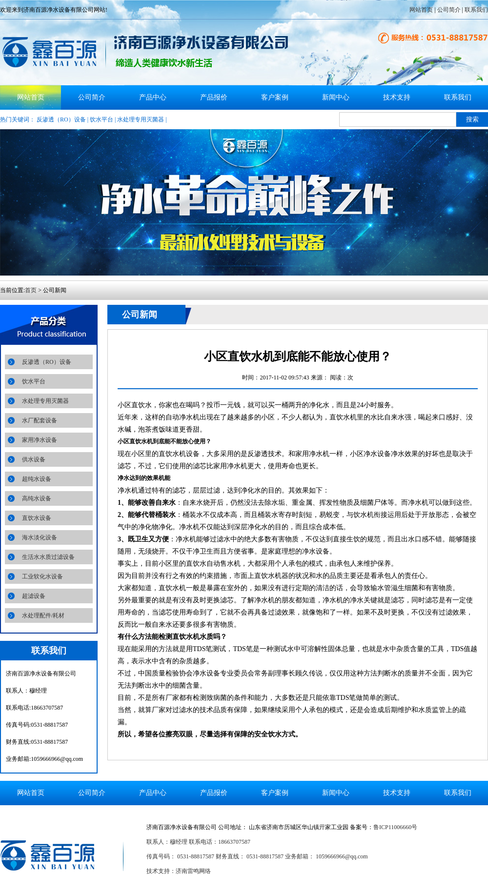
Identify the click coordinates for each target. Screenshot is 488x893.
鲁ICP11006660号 (395, 827)
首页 (31, 290)
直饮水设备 (36, 518)
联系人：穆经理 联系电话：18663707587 (198, 841)
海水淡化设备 (39, 537)
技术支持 (396, 97)
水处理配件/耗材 (43, 615)
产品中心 (152, 97)
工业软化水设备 (42, 576)
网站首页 (421, 9)
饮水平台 (101, 119)
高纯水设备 (36, 498)
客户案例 (274, 97)
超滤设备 (33, 596)
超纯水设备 (36, 479)
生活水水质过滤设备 (48, 557)
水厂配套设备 (39, 420)
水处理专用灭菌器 (140, 119)
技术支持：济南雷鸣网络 (178, 871)
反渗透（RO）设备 (61, 119)
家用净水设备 (39, 440)
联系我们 (476, 9)
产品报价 (213, 97)
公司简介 (449, 9)
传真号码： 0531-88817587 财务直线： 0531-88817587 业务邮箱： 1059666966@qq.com (257, 856)
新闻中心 (335, 97)
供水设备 (33, 459)
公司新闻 (139, 314)
